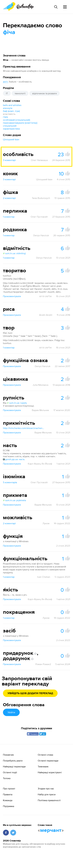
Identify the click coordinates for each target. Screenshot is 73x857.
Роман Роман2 (43, 664)
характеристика (11, 128)
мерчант (50, 830)
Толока (6, 778)
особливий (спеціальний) (16, 119)
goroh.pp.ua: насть (14, 459)
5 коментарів (10, 482)
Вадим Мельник (40, 410)
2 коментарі (9, 198)
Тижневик (43, 766)
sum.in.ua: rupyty (17, 402)
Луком (45, 523)
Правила (7, 794)
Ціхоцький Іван (11, 139)
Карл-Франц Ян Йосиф (40, 463)
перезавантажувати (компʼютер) (20, 122)
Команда (7, 800)
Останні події (10, 772)
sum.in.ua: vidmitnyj (14, 253)
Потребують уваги (13, 760)
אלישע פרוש (45, 296)
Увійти (11, 712)
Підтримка (8, 806)
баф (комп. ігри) (11, 111)
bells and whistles (12, 105)
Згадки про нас (46, 788)
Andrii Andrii (45, 315)
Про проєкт (9, 788)
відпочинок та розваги (44, 93)
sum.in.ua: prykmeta (14, 500)
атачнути (7, 108)
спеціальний (9, 125)
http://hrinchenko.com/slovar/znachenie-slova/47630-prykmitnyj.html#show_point (23, 428)
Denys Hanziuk (41, 235)
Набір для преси (47, 794)
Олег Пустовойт (39, 216)
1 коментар (9, 216)
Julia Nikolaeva (40, 385)
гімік (5, 117)
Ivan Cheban (43, 576)
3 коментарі (9, 160)
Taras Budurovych (41, 198)
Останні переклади (48, 760)
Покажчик (8, 754)
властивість (9, 114)
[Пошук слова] (55, 7)
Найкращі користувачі (50, 772)
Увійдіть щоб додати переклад (30, 693)
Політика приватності (49, 800)
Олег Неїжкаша (39, 160)
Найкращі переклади (14, 766)
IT (7, 93)
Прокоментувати (12, 296)
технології (20, 93)
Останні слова (45, 754)
